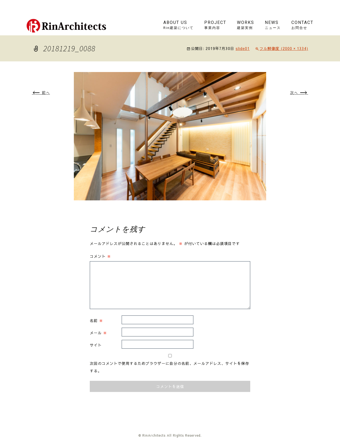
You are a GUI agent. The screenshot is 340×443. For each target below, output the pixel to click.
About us (178, 25)
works (245, 25)
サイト (96, 345)
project (215, 25)
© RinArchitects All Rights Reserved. (170, 435)
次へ (299, 92)
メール (98, 332)
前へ (41, 92)
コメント (100, 256)
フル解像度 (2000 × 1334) (284, 48)
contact (302, 25)
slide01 (243, 48)
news (273, 25)
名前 (96, 320)
